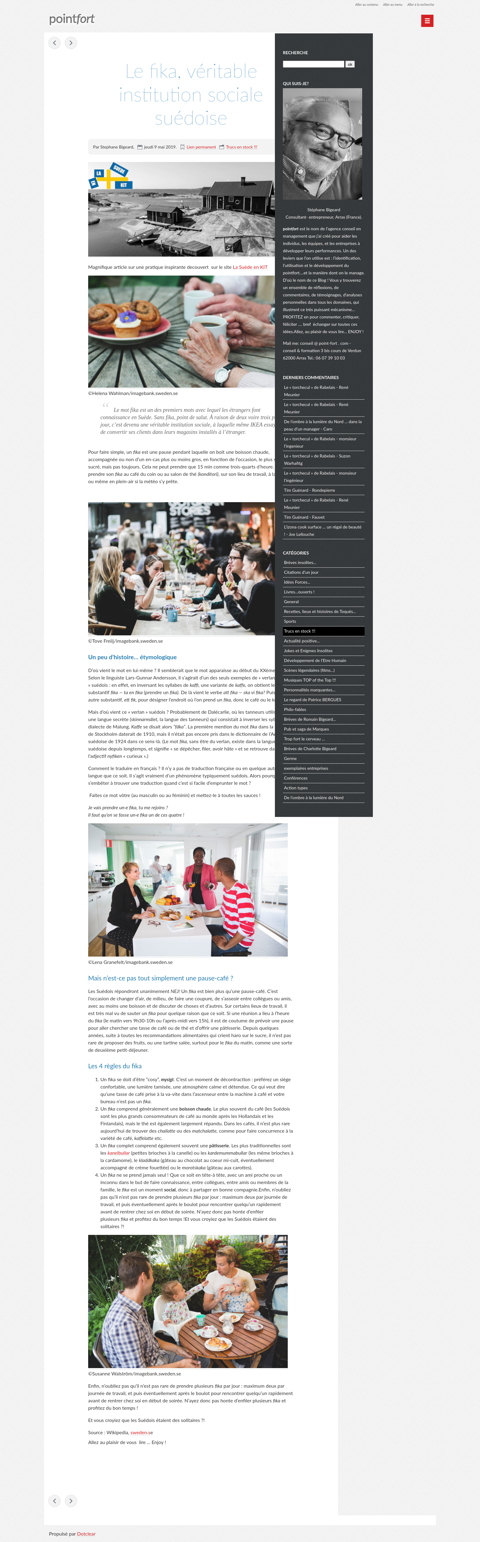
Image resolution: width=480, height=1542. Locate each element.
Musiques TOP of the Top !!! (374, 683)
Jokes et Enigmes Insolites (372, 653)
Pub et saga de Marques (370, 732)
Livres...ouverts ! (363, 595)
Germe (354, 761)
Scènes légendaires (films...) (373, 673)
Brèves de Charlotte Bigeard (374, 751)
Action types (360, 791)
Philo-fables (359, 712)
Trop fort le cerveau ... (368, 742)
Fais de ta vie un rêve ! (72, 43)
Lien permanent (201, 147)
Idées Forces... (361, 585)
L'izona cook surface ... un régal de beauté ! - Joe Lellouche (380, 533)
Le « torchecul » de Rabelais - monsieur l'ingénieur (384, 479)
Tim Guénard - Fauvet (368, 520)
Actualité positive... (366, 644)
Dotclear (86, 1536)
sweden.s (140, 1433)
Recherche (359, 51)
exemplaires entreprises (370, 771)
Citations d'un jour (365, 575)
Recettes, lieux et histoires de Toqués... (384, 614)
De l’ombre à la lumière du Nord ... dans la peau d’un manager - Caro (385, 428)
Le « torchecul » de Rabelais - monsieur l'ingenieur (384, 445)
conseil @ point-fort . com (389, 346)
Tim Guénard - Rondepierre (373, 493)
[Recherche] (377, 62)
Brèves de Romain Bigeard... (374, 722)
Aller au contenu (358, 4)
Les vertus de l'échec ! (55, 43)
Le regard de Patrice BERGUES (377, 702)
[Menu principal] (427, 21)
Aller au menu (387, 4)
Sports (354, 624)
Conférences (360, 781)
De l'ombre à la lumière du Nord (378, 800)
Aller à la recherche (418, 4)
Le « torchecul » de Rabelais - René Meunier (380, 394)
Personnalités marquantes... (374, 693)
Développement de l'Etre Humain (379, 663)
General (355, 604)
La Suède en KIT (251, 267)
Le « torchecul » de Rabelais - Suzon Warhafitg (381, 462)
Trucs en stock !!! (241, 147)
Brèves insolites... (364, 565)
